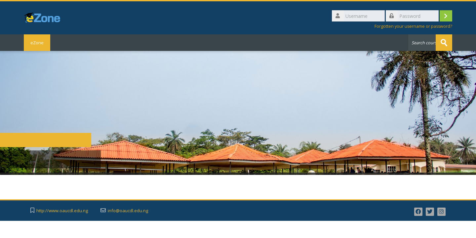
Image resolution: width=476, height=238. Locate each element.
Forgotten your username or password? (413, 26)
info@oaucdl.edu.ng (128, 210)
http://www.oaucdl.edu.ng (62, 210)
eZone (37, 43)
